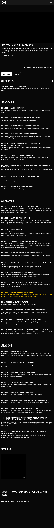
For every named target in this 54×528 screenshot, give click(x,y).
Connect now (48, 67)
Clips (17, 74)
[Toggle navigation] (51, 2)
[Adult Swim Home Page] (6, 2)
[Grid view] (52, 81)
